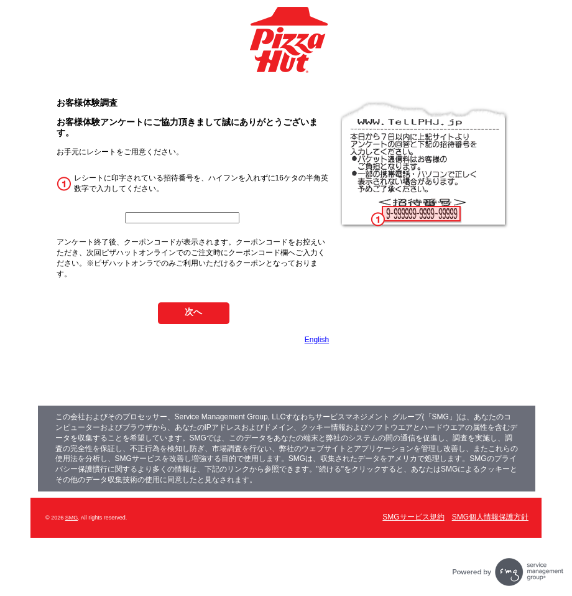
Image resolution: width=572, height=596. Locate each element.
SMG (71, 518)
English (317, 339)
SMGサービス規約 (413, 517)
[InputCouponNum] (182, 217)
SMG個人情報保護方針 (490, 517)
